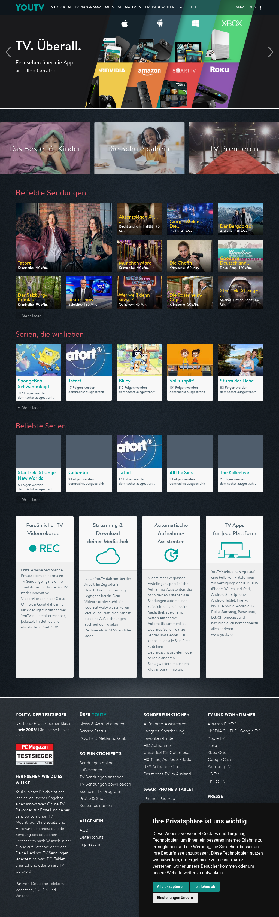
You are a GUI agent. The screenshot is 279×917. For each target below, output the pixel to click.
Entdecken (59, 8)
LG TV (213, 774)
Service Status (93, 731)
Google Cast (219, 759)
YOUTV (30, 7)
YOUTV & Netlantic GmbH (105, 738)
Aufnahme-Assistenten (165, 724)
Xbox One (217, 752)
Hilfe (192, 8)
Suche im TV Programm (101, 791)
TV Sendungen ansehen (102, 777)
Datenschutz (92, 837)
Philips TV (217, 781)
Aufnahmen (123, 8)
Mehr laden (32, 315)
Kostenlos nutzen (96, 805)
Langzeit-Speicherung (164, 731)
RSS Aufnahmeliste (161, 766)
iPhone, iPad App (159, 798)
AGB (84, 830)
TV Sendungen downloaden (105, 784)
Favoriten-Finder (159, 738)
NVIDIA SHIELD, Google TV (234, 731)
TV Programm (87, 8)
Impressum (90, 844)
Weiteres (162, 8)
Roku (212, 745)
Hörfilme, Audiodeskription (169, 759)
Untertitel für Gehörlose (166, 752)
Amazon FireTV (222, 724)
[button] (260, 7)
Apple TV (216, 738)
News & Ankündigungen (102, 724)
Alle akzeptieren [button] (171, 886)
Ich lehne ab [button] (205, 886)
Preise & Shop (93, 798)
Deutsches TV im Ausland (167, 774)
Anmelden (246, 8)
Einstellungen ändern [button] (175, 897)
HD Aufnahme (157, 745)
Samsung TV (219, 766)
